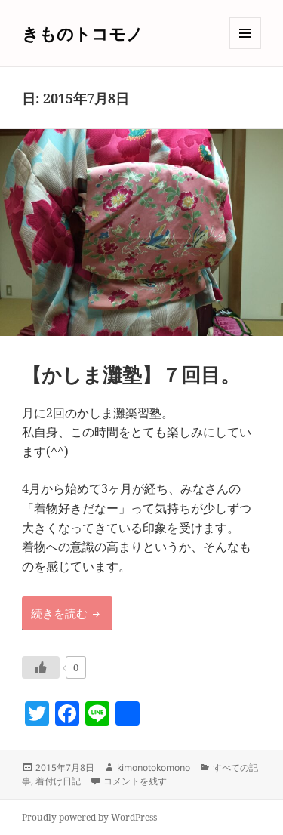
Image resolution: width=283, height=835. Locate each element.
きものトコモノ (82, 33)
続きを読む (71, 612)
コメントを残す (135, 781)
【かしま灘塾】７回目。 (131, 374)
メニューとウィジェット (245, 48)
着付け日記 (58, 781)
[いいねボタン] (41, 667)
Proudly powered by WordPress (89, 817)
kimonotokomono (153, 767)
